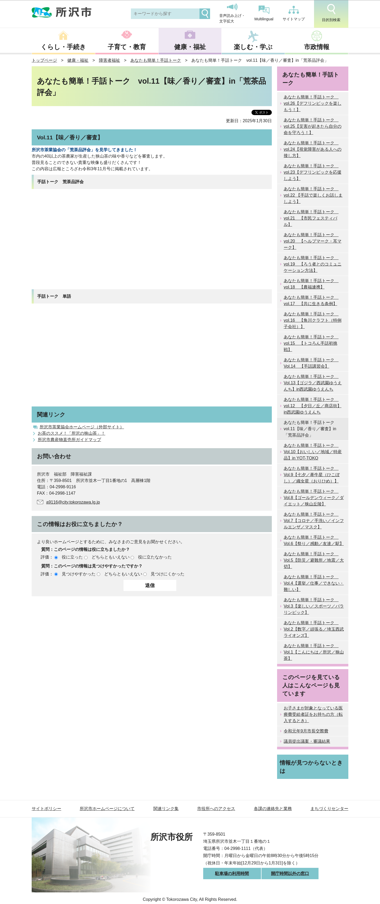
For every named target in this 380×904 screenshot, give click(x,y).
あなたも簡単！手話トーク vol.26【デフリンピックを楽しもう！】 (312, 103)
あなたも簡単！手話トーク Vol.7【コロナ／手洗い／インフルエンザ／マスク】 (314, 520)
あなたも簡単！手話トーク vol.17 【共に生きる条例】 (311, 300)
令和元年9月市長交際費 (306, 731)
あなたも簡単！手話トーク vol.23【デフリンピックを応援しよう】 (312, 172)
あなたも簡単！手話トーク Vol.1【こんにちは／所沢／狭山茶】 (314, 652)
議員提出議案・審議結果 (307, 741)
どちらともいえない (111, 557)
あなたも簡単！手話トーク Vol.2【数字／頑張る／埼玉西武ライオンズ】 (314, 629)
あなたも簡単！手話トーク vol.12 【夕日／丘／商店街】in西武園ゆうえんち (312, 405)
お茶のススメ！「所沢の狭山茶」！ (71, 433)
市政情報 (316, 46)
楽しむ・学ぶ (253, 46)
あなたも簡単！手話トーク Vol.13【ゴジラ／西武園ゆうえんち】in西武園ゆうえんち (313, 382)
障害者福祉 (109, 60)
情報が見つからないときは (311, 767)
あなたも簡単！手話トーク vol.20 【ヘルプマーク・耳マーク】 (312, 241)
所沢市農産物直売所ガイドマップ (69, 439)
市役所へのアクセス (216, 808)
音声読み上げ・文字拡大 (232, 13)
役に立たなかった (155, 557)
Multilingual (263, 13)
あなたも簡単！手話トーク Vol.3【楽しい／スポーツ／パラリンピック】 (314, 606)
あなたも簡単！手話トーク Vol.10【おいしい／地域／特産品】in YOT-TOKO (313, 451)
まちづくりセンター (329, 808)
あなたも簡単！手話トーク (155, 60)
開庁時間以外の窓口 (290, 873)
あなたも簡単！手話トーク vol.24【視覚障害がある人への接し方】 (312, 149)
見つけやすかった (79, 574)
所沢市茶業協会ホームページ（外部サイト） (82, 427)
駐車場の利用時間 (232, 873)
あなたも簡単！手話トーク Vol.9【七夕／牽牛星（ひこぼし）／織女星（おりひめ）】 (312, 474)
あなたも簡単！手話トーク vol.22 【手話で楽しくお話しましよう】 (313, 195)
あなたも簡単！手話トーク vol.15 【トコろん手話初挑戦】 (311, 343)
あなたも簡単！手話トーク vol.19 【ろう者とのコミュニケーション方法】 (312, 264)
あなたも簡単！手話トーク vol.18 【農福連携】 (311, 283)
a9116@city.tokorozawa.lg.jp (73, 502)
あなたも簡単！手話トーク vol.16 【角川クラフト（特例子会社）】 (312, 320)
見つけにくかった (167, 574)
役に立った (72, 557)
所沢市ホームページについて (107, 808)
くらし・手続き (63, 46)
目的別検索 (331, 13)
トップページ (44, 60)
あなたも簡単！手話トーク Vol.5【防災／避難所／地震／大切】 (314, 560)
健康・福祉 (190, 46)
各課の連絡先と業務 (273, 808)
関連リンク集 (166, 808)
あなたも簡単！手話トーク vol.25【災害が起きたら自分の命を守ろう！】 (312, 126)
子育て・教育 (127, 46)
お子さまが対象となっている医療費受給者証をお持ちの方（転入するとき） (313, 714)
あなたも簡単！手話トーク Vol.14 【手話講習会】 (311, 363)
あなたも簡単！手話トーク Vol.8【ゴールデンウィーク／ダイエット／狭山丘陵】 (314, 497)
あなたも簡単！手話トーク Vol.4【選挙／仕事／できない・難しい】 (314, 583)
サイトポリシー (46, 808)
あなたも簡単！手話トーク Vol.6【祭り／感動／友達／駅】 (314, 540)
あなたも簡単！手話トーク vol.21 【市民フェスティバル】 (311, 218)
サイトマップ (294, 13)
